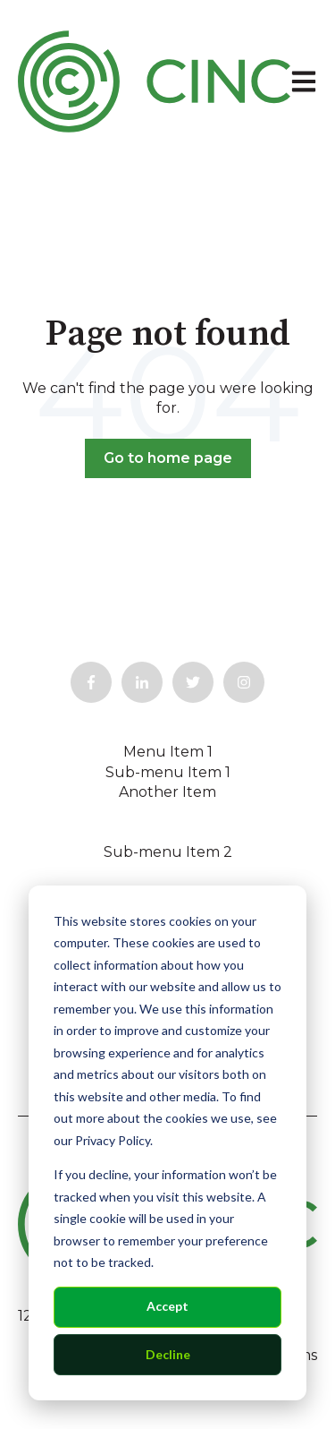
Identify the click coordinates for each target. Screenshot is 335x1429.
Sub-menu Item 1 (167, 772)
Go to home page (168, 457)
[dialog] (167, 1143)
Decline (168, 1354)
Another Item (167, 791)
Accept (167, 1305)
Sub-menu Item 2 (168, 851)
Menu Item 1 (168, 751)
